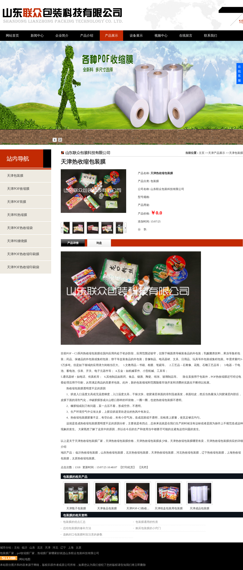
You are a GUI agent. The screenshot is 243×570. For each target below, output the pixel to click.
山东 (32, 547)
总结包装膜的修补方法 (77, 528)
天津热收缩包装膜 (162, 452)
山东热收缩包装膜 (112, 452)
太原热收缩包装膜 (83, 458)
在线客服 (239, 73)
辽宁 (63, 547)
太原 (78, 547)
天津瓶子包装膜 (76, 508)
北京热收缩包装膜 (137, 452)
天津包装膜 (236, 153)
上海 (71, 547)
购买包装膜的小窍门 (148, 528)
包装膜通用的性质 (147, 522)
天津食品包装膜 (107, 508)
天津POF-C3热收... (137, 508)
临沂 (24, 547)
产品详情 (73, 243)
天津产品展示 (216, 153)
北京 (40, 547)
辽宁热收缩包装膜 (213, 452)
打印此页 (127, 467)
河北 (55, 547)
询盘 (99, 243)
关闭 (144, 467)
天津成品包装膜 (199, 508)
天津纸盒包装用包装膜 (169, 508)
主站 (17, 547)
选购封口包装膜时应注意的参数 (82, 534)
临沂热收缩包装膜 (86, 452)
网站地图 (24, 559)
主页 (201, 153)
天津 (47, 547)
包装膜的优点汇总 (74, 522)
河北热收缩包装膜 (187, 452)
